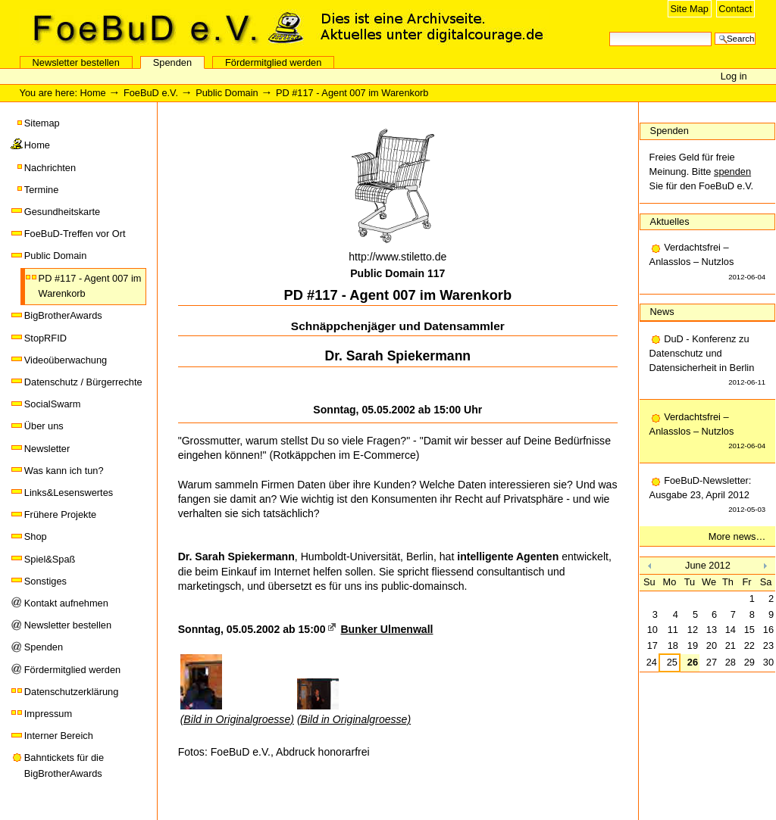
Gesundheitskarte (62, 211)
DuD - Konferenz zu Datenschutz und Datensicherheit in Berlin (707, 361)
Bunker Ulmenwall (386, 629)
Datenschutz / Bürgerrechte (83, 382)
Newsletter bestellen (76, 62)
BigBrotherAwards (63, 315)
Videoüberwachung (65, 360)
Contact (735, 8)
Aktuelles (670, 221)
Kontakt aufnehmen (66, 603)
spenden (732, 171)
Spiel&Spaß (50, 559)
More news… (737, 536)
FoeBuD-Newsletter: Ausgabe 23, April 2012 (707, 496)
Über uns (44, 426)
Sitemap (42, 123)
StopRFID (45, 338)
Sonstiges (45, 581)
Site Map (689, 8)
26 (692, 662)
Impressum (48, 713)
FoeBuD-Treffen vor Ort (75, 233)
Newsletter (47, 448)
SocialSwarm (52, 404)
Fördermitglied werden (273, 62)
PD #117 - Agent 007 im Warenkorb (90, 286)
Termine (41, 189)
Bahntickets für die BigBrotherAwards (64, 765)
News (662, 311)
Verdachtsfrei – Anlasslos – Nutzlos (707, 263)
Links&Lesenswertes (68, 492)
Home (93, 92)
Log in (734, 76)
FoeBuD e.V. (163, 28)
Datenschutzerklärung (71, 691)
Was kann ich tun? (64, 470)
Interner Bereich (58, 735)
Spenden (172, 62)
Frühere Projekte (60, 514)
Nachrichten (50, 167)
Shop (35, 536)
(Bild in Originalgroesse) (237, 719)
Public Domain (227, 92)
